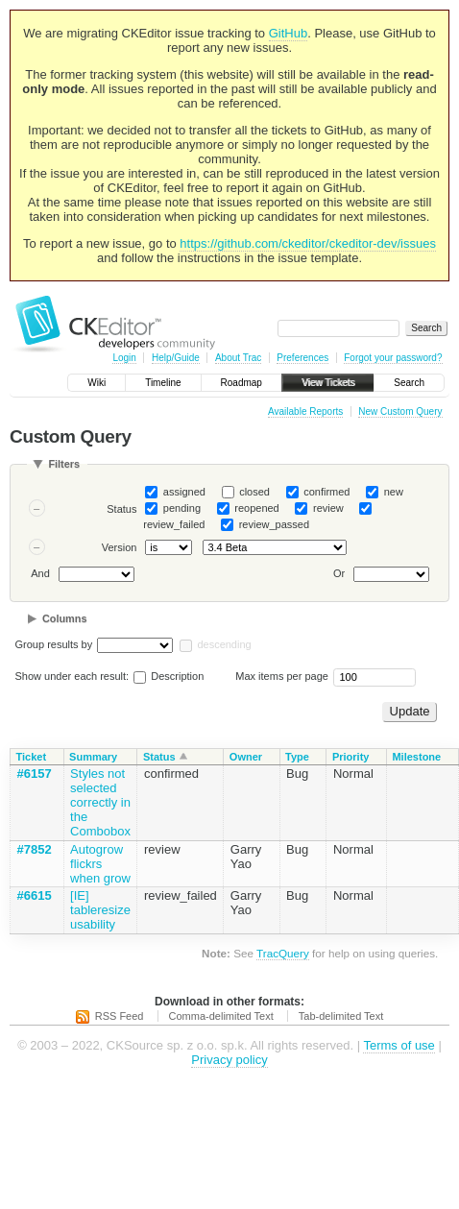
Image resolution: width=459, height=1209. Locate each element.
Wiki (96, 382)
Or (339, 574)
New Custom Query (400, 411)
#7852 (34, 849)
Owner (246, 756)
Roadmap (241, 382)
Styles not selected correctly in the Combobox (100, 802)
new (393, 491)
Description (168, 676)
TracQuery (282, 953)
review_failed (174, 524)
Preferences (302, 357)
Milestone (416, 756)
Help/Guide (176, 357)
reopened (256, 508)
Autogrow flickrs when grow (100, 863)
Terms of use (398, 1045)
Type (297, 756)
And (40, 574)
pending (182, 508)
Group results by (54, 644)
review (328, 508)
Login (123, 357)
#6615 (34, 895)
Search (409, 382)
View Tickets (328, 382)
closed (254, 491)
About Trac (238, 357)
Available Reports (305, 411)
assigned (184, 491)
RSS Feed (119, 1016)
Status (121, 509)
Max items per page (281, 676)
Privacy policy (229, 1059)
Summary (93, 756)
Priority (351, 756)
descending (224, 644)
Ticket (31, 756)
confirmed (326, 491)
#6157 (34, 773)
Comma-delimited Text (221, 1016)
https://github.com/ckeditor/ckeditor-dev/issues (308, 243)
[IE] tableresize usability (100, 909)
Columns (64, 618)
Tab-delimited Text (341, 1016)
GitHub (288, 33)
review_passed (274, 524)
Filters (64, 464)
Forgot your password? (393, 357)
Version (119, 547)
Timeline (163, 382)
